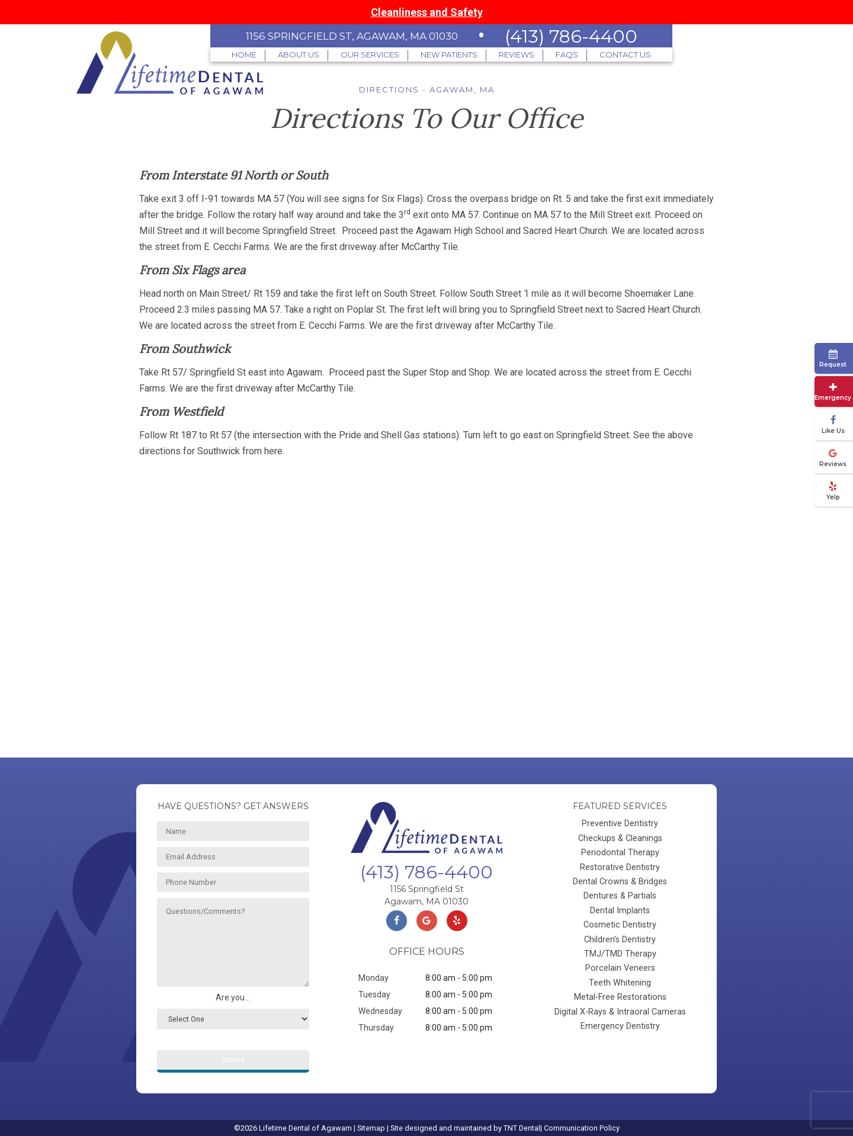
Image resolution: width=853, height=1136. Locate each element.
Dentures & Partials (619, 896)
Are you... (233, 997)
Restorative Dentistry (620, 867)
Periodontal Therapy (620, 853)
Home (244, 54)
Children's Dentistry (620, 940)
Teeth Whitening (620, 983)
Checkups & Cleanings (620, 838)
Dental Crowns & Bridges (620, 882)
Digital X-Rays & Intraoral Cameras (620, 1012)
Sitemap (371, 1128)
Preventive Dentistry (620, 824)
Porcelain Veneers (620, 968)
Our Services (370, 54)
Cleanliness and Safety (427, 12)
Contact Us (625, 54)
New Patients (449, 54)
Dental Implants (620, 911)
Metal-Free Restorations (620, 997)
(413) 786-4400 (571, 36)
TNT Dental (522, 1128)
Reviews (516, 54)
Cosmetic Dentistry (619, 925)
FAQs (567, 54)
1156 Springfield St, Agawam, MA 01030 (352, 36)
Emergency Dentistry (620, 1026)
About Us (298, 54)
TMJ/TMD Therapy (620, 954)
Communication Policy (582, 1128)
